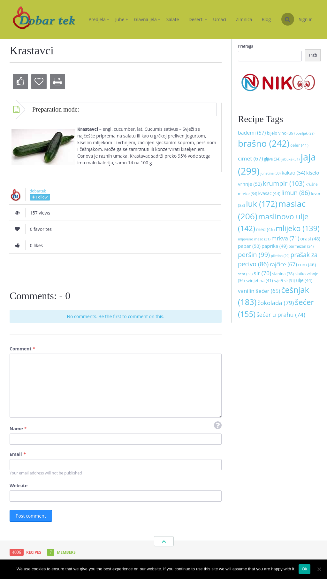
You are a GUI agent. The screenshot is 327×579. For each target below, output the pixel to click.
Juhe (121, 19)
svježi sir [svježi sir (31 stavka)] (284, 280)
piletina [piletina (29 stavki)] (280, 256)
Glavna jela (147, 19)
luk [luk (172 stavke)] (261, 203)
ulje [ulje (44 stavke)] (304, 280)
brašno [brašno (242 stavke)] (263, 143)
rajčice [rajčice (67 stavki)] (283, 264)
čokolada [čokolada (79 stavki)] (275, 303)
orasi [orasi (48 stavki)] (310, 238)
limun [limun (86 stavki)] (295, 192)
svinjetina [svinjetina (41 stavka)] (259, 280)
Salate (172, 19)
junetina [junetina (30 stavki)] (271, 173)
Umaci (219, 19)
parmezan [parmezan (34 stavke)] (301, 246)
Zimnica (244, 19)
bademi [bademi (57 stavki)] (252, 132)
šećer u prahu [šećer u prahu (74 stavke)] (280, 314)
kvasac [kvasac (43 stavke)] (269, 193)
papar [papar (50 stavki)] (249, 246)
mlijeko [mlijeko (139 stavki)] (297, 228)
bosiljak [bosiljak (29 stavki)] (305, 133)
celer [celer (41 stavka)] (299, 145)
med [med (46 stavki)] (265, 229)
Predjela (98, 19)
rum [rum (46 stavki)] (307, 265)
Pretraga (245, 46)
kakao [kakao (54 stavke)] (293, 172)
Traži (312, 55)
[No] (319, 569)
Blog (266, 19)
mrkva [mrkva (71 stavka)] (285, 238)
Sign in (306, 19)
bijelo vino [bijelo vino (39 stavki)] (281, 133)
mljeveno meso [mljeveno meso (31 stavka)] (254, 239)
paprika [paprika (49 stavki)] (274, 246)
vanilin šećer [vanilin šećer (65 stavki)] (259, 290)
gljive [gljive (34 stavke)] (272, 158)
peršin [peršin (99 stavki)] (254, 254)
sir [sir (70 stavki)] (262, 273)
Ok (304, 569)
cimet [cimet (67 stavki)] (250, 158)
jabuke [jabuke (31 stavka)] (290, 159)
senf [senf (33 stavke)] (245, 273)
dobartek (38, 191)
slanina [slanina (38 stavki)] (283, 274)
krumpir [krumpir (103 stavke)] (284, 183)
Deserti (197, 19)
